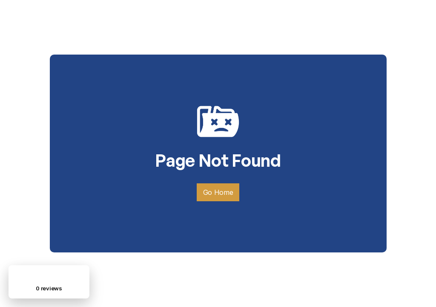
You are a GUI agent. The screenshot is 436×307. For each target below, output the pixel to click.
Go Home (218, 192)
